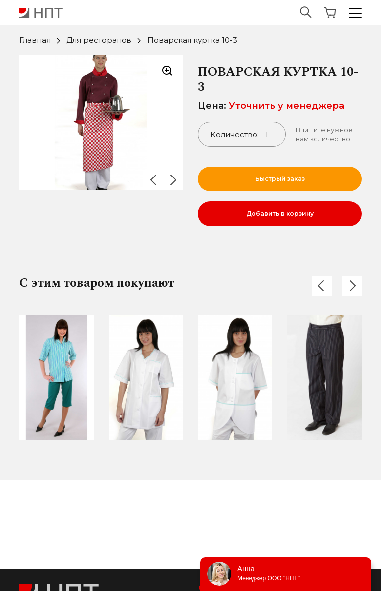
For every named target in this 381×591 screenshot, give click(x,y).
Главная (35, 40)
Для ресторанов (98, 40)
